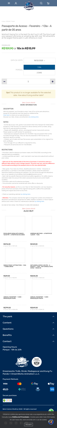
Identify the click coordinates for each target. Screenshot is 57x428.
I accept (28, 424)
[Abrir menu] (9, 3)
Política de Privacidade (20, 417)
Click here (6, 115)
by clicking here (33, 117)
